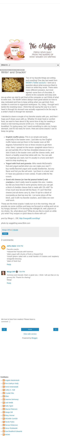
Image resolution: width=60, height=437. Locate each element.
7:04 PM (22, 272)
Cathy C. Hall (10, 390)
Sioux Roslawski (11, 428)
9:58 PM (20, 246)
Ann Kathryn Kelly (11, 383)
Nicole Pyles (9, 422)
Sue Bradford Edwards (13, 431)
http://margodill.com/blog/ (29, 218)
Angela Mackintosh (12, 380)
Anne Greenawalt (11, 387)
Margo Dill (11, 272)
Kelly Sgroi (9, 406)
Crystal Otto (9, 393)
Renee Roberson (11, 425)
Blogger (34, 338)
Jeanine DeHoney (11, 399)
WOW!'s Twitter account (36, 83)
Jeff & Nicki (11, 246)
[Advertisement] (30, 20)
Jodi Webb (9, 403)
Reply (9, 264)
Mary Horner (9, 415)
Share (5, 233)
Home (30, 329)
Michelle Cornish (11, 419)
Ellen (7, 396)
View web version (30, 334)
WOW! (7, 434)
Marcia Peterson (11, 409)
